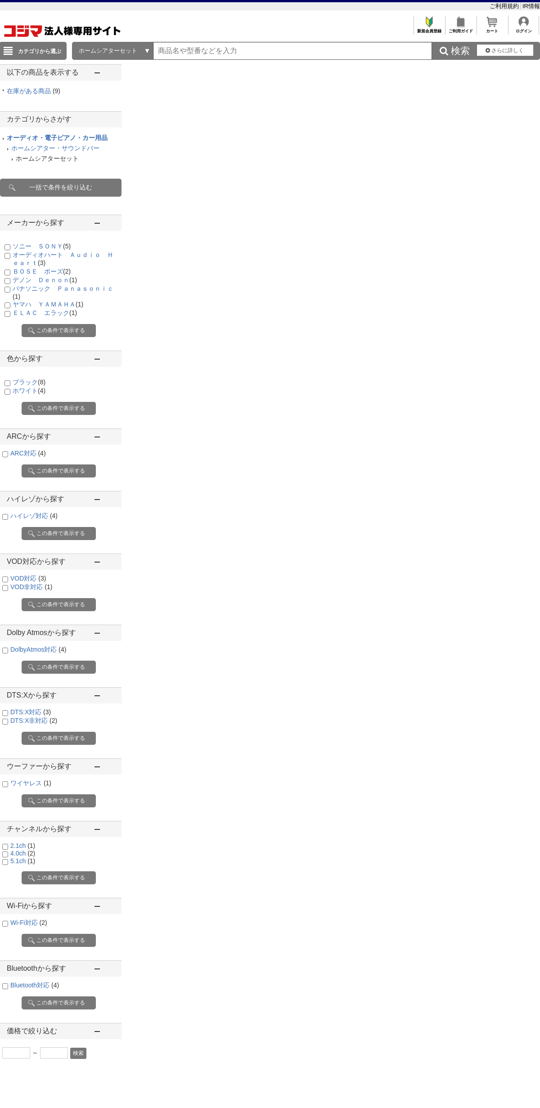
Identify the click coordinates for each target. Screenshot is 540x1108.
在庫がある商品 (33, 91)
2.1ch (22, 845)
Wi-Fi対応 (28, 922)
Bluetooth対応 (34, 985)
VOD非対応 (31, 586)
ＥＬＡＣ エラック (45, 312)
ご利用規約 (505, 6)
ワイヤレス (30, 783)
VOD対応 (28, 578)
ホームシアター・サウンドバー (55, 148)
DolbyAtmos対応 (38, 649)
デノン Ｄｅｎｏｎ (45, 280)
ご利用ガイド (460, 28)
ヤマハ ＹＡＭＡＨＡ (48, 304)
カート (492, 28)
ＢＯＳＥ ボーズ (42, 271)
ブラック (29, 382)
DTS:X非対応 (33, 720)
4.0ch (22, 853)
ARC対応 (28, 453)
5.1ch (22, 861)
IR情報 (531, 6)
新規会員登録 (429, 28)
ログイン (523, 28)
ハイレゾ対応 (34, 515)
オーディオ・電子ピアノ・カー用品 (57, 137)
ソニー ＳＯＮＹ (42, 246)
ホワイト (29, 390)
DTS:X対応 (30, 712)
